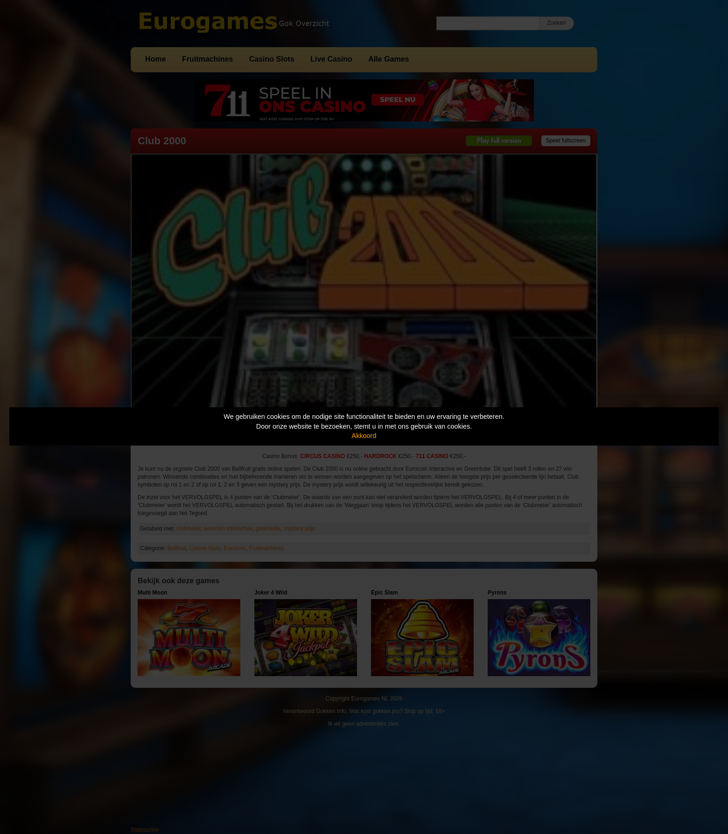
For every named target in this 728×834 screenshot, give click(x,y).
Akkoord (364, 435)
